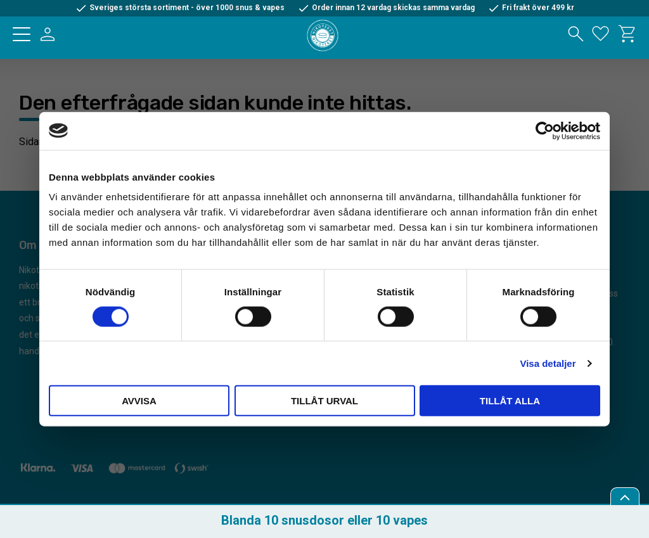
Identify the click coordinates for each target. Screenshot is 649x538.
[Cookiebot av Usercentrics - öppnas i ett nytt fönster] (544, 130)
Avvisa (139, 400)
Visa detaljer (547, 362)
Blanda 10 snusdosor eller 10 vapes (324, 520)
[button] (21, 34)
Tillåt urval (324, 400)
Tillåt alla (510, 400)
